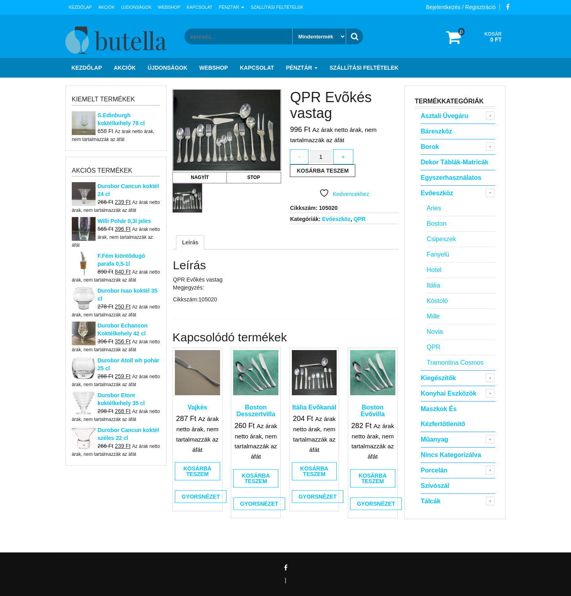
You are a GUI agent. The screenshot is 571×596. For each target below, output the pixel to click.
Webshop (169, 7)
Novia (435, 331)
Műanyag (434, 439)
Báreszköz (436, 131)
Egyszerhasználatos (451, 177)
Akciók (106, 7)
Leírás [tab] (190, 242)
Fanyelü (438, 254)
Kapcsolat (200, 7)
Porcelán (434, 470)
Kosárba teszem (323, 171)
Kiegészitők (438, 378)
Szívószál (435, 485)
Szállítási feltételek (277, 7)
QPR (360, 219)
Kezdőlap (80, 7)
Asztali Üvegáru (444, 115)
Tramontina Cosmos (455, 362)
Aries (434, 208)
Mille (433, 316)
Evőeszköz (336, 219)
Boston (436, 223)
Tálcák (431, 501)
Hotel (434, 270)
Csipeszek (441, 239)
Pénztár (231, 7)
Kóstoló (437, 300)
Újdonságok (136, 7)
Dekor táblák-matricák (455, 162)
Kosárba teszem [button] (197, 471)
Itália (433, 285)
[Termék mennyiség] (320, 157)
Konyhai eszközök (448, 393)
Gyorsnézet (201, 496)
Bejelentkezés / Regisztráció (461, 7)
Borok (430, 146)
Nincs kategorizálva (451, 454)
